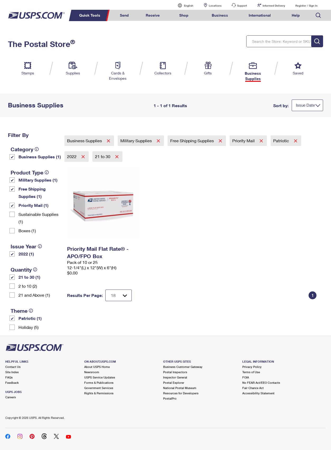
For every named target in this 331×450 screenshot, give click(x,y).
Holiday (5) (28, 327)
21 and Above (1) (34, 294)
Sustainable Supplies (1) (38, 218)
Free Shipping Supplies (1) (32, 192)
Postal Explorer (173, 382)
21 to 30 (103, 156)
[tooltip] (37, 149)
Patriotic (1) (30, 318)
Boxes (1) (27, 230)
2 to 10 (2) (27, 285)
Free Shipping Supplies (192, 140)
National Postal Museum (179, 388)
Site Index (12, 372)
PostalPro (170, 398)
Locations (215, 5)
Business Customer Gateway (182, 366)
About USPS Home (97, 366)
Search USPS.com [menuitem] (318, 15)
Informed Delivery (274, 5)
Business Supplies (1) (39, 156)
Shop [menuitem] (183, 15)
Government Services (98, 388)
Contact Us (13, 366)
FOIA (245, 377)
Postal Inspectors (175, 372)
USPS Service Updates (99, 377)
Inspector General (175, 377)
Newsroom (91, 372)
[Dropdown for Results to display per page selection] (118, 295)
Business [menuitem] (220, 15)
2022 (72, 156)
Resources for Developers (180, 393)
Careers (10, 397)
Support (242, 5)
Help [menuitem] (296, 15)
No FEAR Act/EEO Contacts (261, 382)
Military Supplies (136, 140)
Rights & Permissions (99, 393)
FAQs (9, 377)
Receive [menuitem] (153, 15)
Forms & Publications (99, 382)
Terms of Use (251, 372)
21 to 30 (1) (29, 277)
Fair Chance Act (253, 388)
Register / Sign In (306, 5)
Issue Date (305, 105)
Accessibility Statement (258, 393)
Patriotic (281, 140)
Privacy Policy (252, 366)
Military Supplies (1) (38, 179)
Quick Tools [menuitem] (89, 15)
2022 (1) (26, 253)
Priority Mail (244, 140)
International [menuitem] (260, 15)
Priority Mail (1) (33, 205)
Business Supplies (85, 140)
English (183, 5)
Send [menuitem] (124, 15)
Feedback (12, 382)
